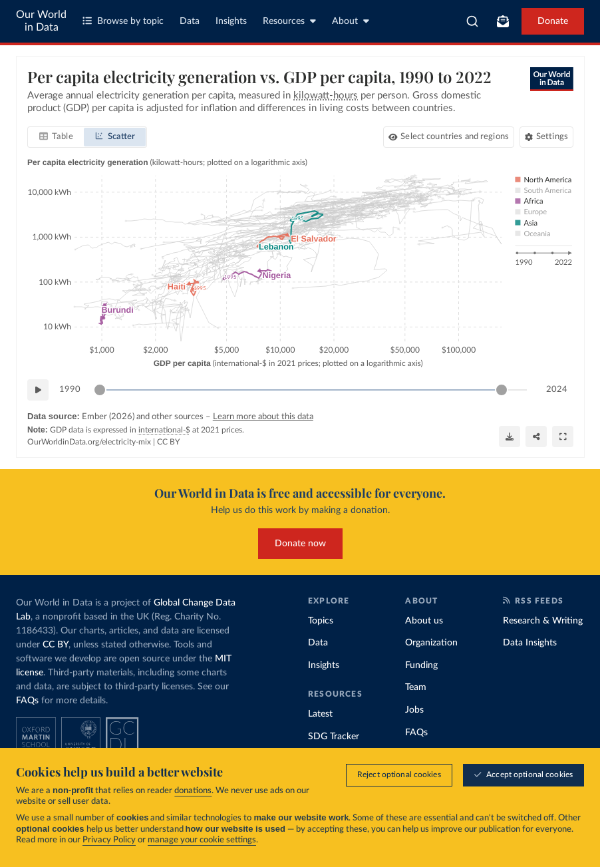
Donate (552, 21)
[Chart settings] (546, 137)
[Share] (536, 436)
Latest (320, 714)
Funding (421, 665)
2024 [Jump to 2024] (556, 389)
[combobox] (472, 21)
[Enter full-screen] (562, 436)
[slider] (99, 390)
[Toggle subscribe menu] (503, 21)
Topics (320, 620)
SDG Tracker (333, 736)
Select (454, 137)
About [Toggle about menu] (350, 21)
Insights (231, 21)
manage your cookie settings (202, 840)
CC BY (168, 442)
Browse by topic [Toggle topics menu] (123, 21)
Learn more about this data (262, 417)
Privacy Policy (109, 840)
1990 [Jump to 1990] (69, 389)
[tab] (56, 137)
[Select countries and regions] (448, 137)
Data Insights (530, 642)
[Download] (509, 436)
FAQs (27, 700)
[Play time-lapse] (38, 390)
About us (424, 620)
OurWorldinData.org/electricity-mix (89, 442)
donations (193, 790)
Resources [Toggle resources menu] (289, 21)
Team (415, 687)
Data (190, 21)
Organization (431, 642)
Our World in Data (41, 21)
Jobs (414, 710)
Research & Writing (543, 620)
